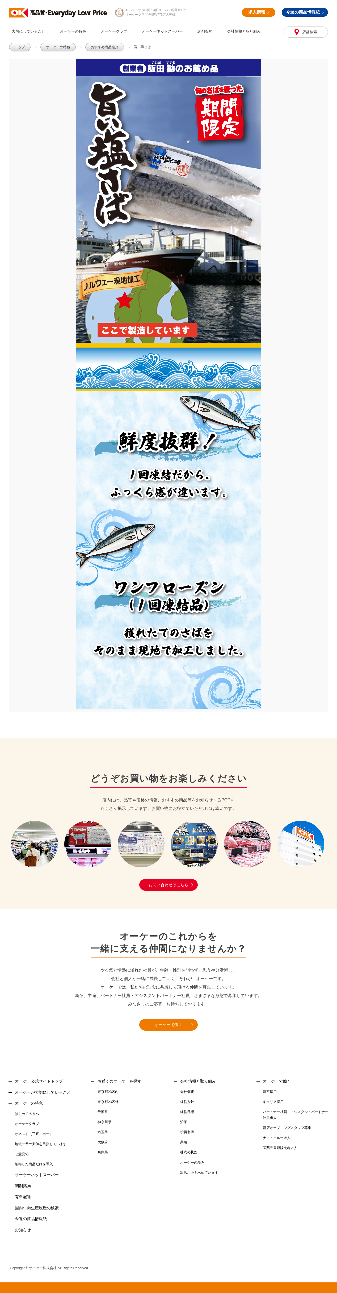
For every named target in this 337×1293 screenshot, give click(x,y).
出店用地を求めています (199, 1173)
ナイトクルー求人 (276, 1138)
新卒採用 (270, 1092)
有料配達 (23, 1196)
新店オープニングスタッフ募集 (287, 1128)
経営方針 (187, 1102)
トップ (20, 47)
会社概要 (187, 1092)
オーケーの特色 (73, 31)
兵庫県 (103, 1152)
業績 (183, 1142)
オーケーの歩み (192, 1162)
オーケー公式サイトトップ (39, 1081)
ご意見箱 (22, 1154)
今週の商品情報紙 (305, 12)
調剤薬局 (204, 31)
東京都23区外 (108, 1102)
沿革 (183, 1122)
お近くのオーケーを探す (119, 1081)
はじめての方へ (27, 1114)
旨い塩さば (142, 47)
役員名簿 (187, 1132)
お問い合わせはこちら (168, 884)
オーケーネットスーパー (162, 31)
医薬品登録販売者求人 (280, 1148)
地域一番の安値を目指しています (41, 1144)
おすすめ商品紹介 (105, 47)
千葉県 (103, 1112)
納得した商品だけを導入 (34, 1164)
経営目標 (187, 1112)
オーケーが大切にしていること (43, 1092)
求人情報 (258, 12)
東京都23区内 (108, 1092)
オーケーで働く (169, 1024)
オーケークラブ (114, 31)
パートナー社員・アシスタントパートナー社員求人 (295, 1115)
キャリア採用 (273, 1102)
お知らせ (23, 1230)
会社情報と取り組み (244, 31)
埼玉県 (103, 1132)
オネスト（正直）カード (34, 1134)
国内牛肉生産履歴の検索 (37, 1208)
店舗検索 (309, 32)
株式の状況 (188, 1152)
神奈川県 (104, 1122)
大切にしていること (28, 31)
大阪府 (103, 1142)
